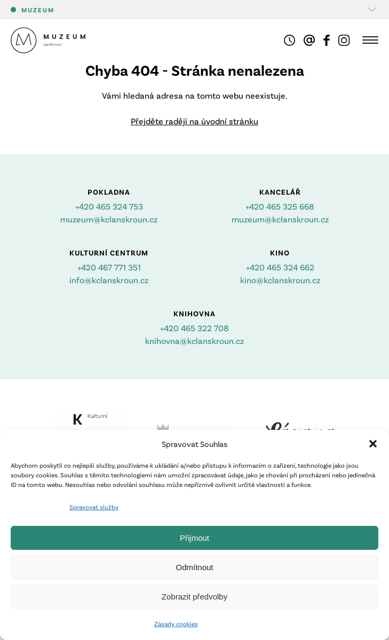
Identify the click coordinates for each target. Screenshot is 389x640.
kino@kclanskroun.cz (280, 280)
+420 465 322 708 (194, 328)
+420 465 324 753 (109, 206)
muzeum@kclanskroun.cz (108, 219)
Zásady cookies (176, 623)
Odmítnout (194, 567)
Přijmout (194, 537)
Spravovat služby (93, 506)
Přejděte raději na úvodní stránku (194, 121)
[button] (373, 443)
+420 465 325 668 (279, 206)
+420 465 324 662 (280, 267)
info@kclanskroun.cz (108, 280)
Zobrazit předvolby (194, 596)
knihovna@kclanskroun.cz (194, 340)
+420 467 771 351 (109, 267)
